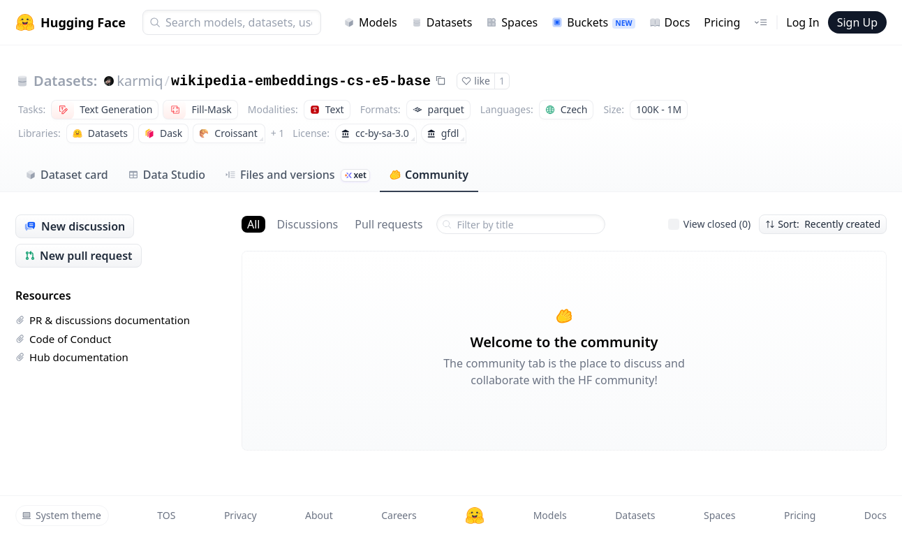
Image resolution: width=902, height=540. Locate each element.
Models (370, 22)
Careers (398, 515)
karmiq (140, 80)
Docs (669, 22)
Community (429, 174)
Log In (802, 22)
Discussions (307, 224)
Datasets (442, 22)
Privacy (240, 515)
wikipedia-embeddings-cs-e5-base (301, 81)
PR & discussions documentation (102, 320)
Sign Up (857, 22)
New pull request (78, 255)
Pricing (722, 22)
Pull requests (388, 224)
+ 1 (278, 133)
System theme (61, 515)
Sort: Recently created (822, 224)
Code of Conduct (63, 339)
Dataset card (66, 174)
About (319, 515)
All (253, 224)
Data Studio (166, 174)
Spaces (512, 22)
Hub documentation (71, 357)
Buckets (593, 22)
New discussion (74, 226)
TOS (166, 515)
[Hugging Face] (475, 515)
